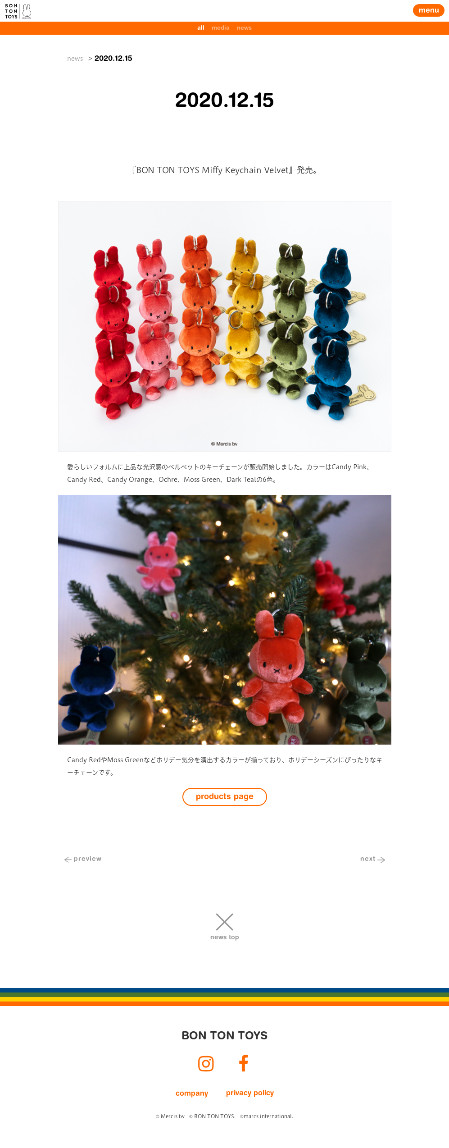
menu (429, 10)
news (244, 28)
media (221, 28)
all (200, 28)
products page (225, 797)
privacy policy (250, 1093)
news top (224, 938)
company (192, 1094)
